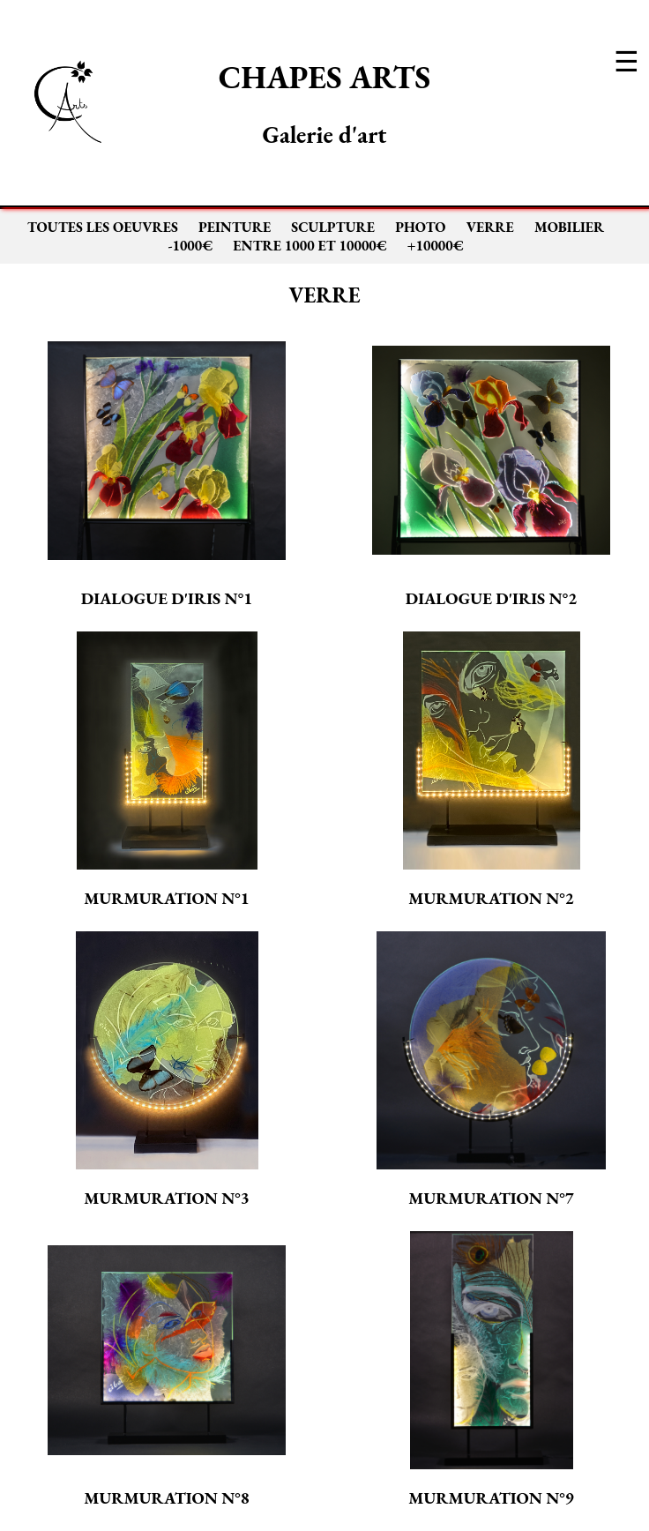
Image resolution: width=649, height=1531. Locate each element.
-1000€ (190, 245)
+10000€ (435, 245)
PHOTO (420, 227)
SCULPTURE (333, 227)
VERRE (490, 227)
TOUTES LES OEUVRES (102, 227)
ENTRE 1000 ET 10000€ (309, 245)
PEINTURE (234, 227)
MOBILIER (569, 227)
